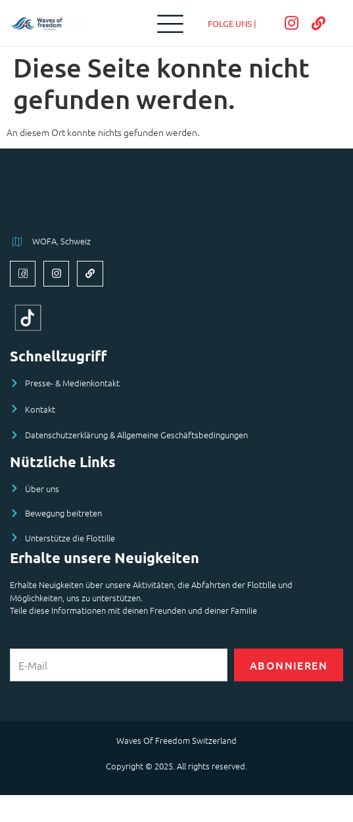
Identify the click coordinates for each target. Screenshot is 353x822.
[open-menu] (167, 23)
